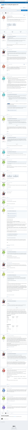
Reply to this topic (24, 10)
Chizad (14, 51)
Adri (3, 7)
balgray (4, 388)
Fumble (4, 368)
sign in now (15, 416)
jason (3, 34)
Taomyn (3, 76)
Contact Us (13, 427)
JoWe (14, 137)
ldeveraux (3, 396)
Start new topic (18, 10)
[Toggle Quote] (7, 36)
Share (21, 7)
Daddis (4, 405)
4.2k (3, 178)
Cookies (15, 427)
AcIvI (3, 92)
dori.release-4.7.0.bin (10, 263)
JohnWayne (3, 182)
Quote (8, 28)
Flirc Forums (2, 0)
